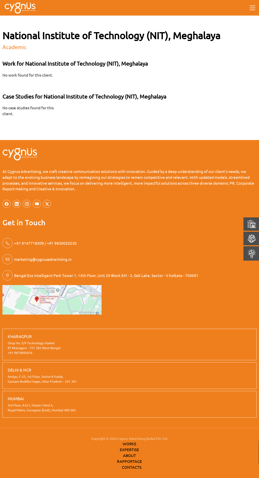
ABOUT (129, 455)
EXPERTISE (129, 449)
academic (14, 47)
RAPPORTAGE (129, 461)
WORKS (129, 443)
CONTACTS (131, 467)
